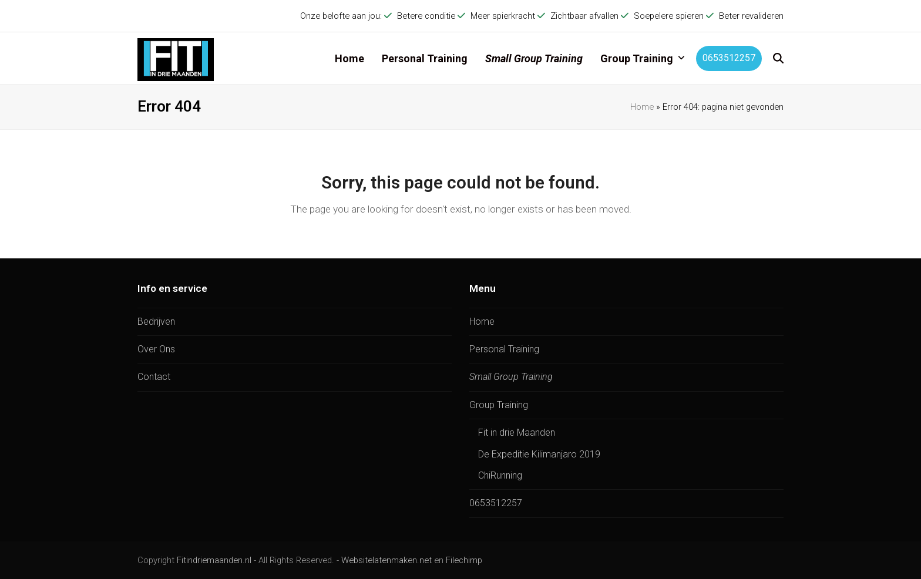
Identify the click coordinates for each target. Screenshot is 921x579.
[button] (778, 58)
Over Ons (156, 349)
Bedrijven (156, 321)
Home (642, 107)
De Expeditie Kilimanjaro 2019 (539, 454)
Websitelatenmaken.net (386, 560)
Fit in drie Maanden (516, 432)
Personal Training (504, 349)
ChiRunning (500, 475)
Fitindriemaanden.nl (214, 560)
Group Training (498, 404)
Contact (153, 376)
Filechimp (464, 560)
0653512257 (495, 503)
